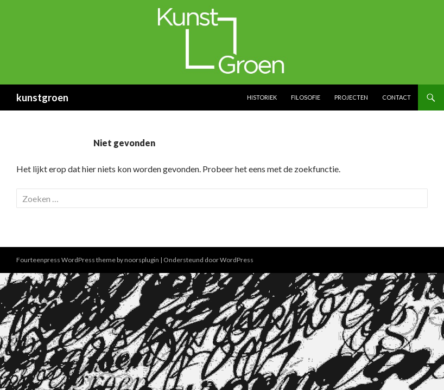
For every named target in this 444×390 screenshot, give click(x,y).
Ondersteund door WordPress (208, 260)
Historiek (262, 97)
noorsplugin (141, 260)
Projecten (351, 97)
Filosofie (305, 97)
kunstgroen (42, 97)
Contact (396, 97)
